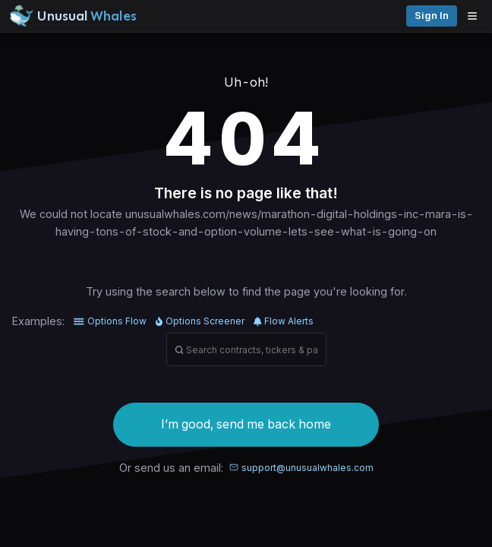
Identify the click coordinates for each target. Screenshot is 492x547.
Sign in (432, 15)
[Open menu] (476, 16)
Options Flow (110, 321)
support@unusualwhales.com (301, 467)
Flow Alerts (284, 321)
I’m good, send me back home (246, 424)
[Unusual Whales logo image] (73, 16)
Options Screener (200, 321)
